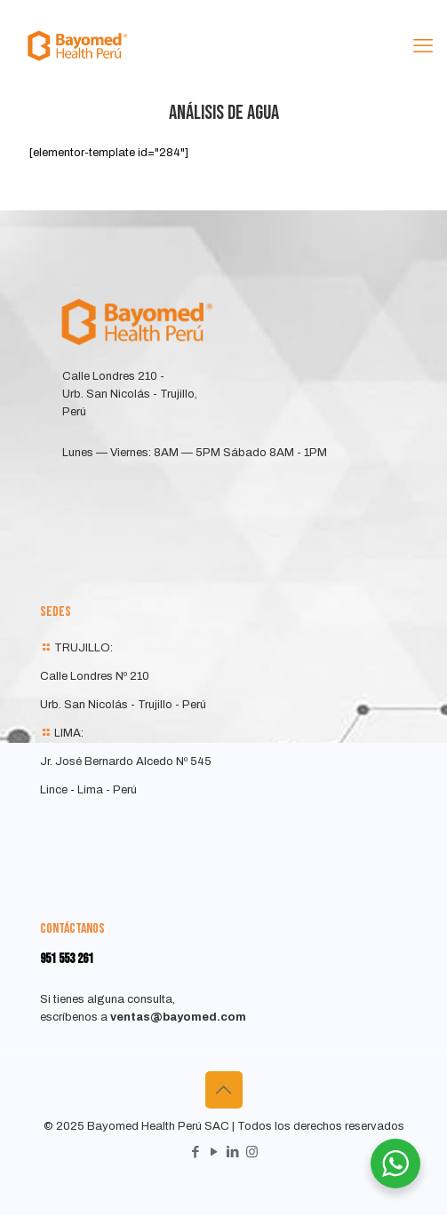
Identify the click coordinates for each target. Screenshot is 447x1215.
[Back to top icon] (224, 1089)
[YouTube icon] (214, 1152)
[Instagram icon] (252, 1152)
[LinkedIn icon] (233, 1152)
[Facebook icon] (196, 1152)
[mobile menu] (423, 46)
